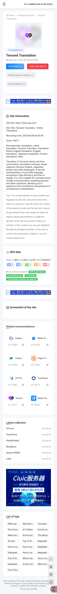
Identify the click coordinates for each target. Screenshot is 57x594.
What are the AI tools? (29, 524)
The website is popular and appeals (22, 279)
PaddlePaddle (12, 440)
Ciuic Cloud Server (14, 570)
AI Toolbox (28, 529)
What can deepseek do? (14, 524)
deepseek (42, 541)
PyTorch (10, 428)
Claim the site (37, 66)
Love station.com (15, 275)
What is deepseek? (29, 558)
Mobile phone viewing (20, 75)
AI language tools (26, 15)
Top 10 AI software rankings (14, 558)
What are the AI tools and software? (14, 535)
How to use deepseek (14, 547)
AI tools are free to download (44, 529)
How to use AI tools (44, 558)
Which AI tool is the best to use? (44, 564)
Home (11, 15)
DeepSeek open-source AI (44, 547)
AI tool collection (29, 564)
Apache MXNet (13, 453)
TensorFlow (11, 434)
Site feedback (16, 84)
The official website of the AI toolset (44, 535)
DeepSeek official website (14, 564)
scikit (8, 459)
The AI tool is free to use (14, 529)
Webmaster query (37, 272)
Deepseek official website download (14, 552)
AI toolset (42, 524)
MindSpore (11, 446)
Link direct (15, 66)
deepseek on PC (44, 552)
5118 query (30, 275)
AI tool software (29, 535)
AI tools (11, 541)
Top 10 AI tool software (29, 541)
